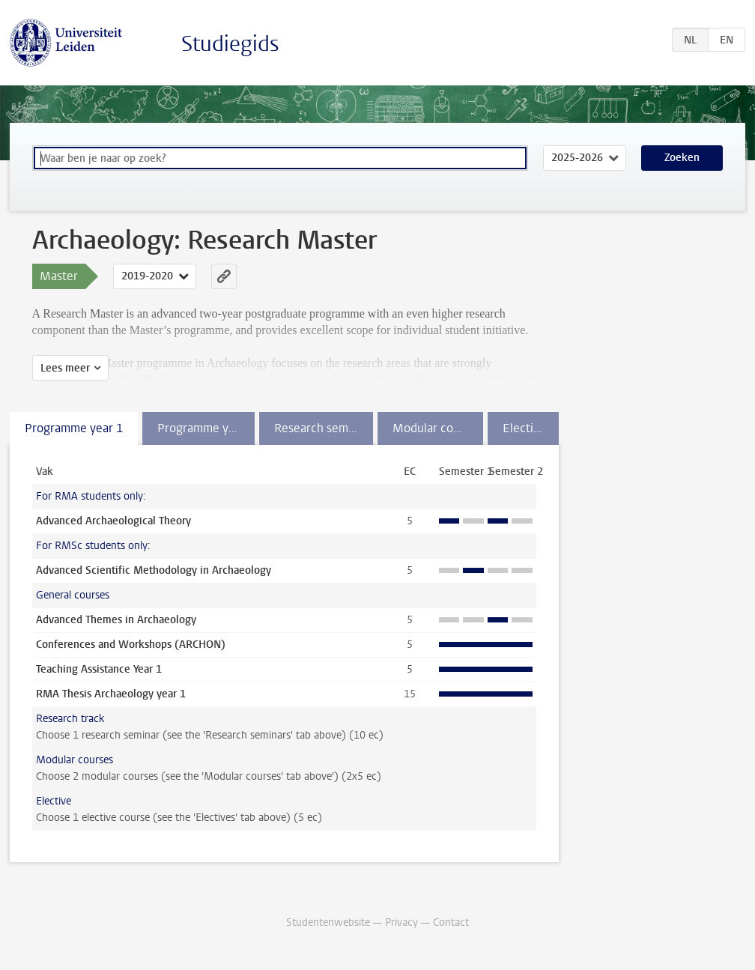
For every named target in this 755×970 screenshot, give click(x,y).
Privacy (401, 922)
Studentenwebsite (328, 922)
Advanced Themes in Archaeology (116, 620)
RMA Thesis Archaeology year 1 (111, 694)
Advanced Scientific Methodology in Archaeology (153, 570)
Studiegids (230, 44)
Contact (451, 922)
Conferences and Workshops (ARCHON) (130, 644)
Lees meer (65, 368)
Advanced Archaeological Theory (113, 521)
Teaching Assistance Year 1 (99, 669)
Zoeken (682, 158)
